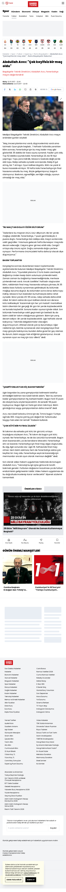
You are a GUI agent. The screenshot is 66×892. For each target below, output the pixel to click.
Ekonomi (26, 11)
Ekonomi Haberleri (12, 675)
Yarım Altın (9, 742)
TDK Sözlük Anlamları (44, 723)
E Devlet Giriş (41, 687)
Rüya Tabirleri (41, 729)
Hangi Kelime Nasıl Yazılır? (46, 748)
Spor (6, 11)
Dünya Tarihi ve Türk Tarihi (46, 733)
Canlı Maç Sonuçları (13, 760)
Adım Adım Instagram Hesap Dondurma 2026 (16, 800)
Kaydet (53, 828)
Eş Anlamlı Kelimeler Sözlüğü (47, 745)
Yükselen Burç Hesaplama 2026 (17, 789)
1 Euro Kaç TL (9, 757)
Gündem (15, 11)
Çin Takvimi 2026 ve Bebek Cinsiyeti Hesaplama (15, 779)
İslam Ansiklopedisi (44, 736)
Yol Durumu (40, 699)
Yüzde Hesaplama (12, 793)
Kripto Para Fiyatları (12, 712)
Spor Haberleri (10, 684)
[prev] (4, 574)
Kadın (54, 11)
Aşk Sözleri (9, 729)
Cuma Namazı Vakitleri (45, 675)
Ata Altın (8, 745)
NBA (46, 16)
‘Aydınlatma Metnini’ (13, 875)
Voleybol (39, 16)
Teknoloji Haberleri (12, 696)
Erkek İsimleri (41, 760)
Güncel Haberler (11, 678)
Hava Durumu (41, 696)
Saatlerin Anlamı (11, 726)
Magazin (45, 11)
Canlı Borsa (41, 668)
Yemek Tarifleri (10, 720)
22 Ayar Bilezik (10, 751)
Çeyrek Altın (9, 739)
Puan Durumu (56, 16)
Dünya (36, 11)
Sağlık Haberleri (11, 690)
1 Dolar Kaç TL (10, 754)
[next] (62, 574)
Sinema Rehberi (42, 703)
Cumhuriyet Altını (11, 748)
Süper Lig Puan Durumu (14, 764)
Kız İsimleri (40, 764)
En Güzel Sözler (42, 751)
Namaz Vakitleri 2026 (44, 672)
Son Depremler (42, 693)
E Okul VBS (40, 684)
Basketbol (23, 16)
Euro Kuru (8, 709)
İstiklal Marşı (41, 681)
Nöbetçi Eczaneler (43, 678)
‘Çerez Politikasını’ (30, 873)
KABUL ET (31, 880)
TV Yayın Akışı (41, 706)
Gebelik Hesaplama (12, 786)
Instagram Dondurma (45, 709)
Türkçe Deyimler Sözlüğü (14, 775)
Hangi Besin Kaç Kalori (45, 742)
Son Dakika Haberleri (13, 668)
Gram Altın (9, 736)
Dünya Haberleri (11, 687)
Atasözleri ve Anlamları (14, 772)
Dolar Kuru (9, 706)
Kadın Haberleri (11, 693)
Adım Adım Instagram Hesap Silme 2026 (16, 805)
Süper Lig (28, 54)
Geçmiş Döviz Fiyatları (13, 796)
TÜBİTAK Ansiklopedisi (44, 739)
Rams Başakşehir (41, 54)
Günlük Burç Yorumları (45, 690)
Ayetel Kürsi (9, 723)
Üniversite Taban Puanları (46, 726)
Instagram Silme (43, 712)
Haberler (6, 54)
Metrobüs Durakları (43, 754)
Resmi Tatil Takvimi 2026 (14, 809)
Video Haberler (42, 720)
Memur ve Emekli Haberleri (15, 699)
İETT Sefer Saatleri (11, 783)
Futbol (14, 16)
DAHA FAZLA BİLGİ (14, 880)
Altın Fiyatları (10, 703)
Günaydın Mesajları (12, 733)
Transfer (6, 16)
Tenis (31, 16)
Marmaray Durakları (44, 757)
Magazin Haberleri (12, 681)
